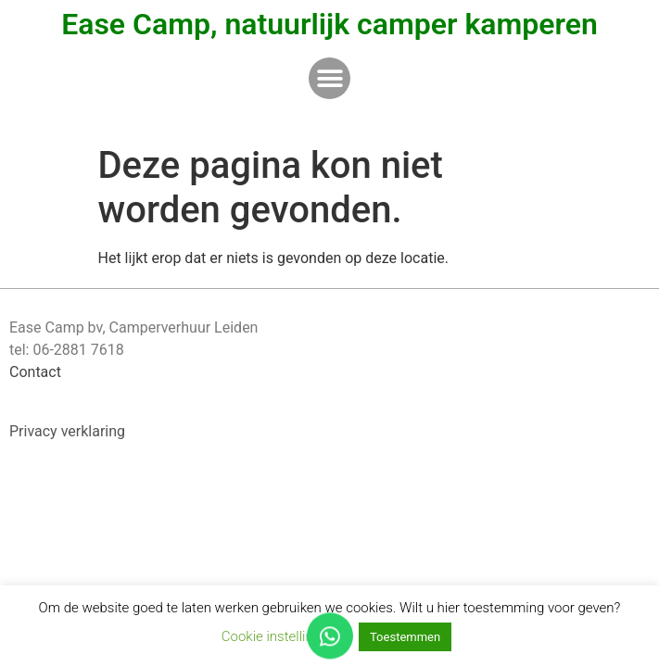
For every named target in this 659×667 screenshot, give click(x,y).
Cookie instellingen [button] (279, 636)
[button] (329, 78)
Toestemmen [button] (405, 637)
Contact (35, 372)
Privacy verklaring (67, 431)
